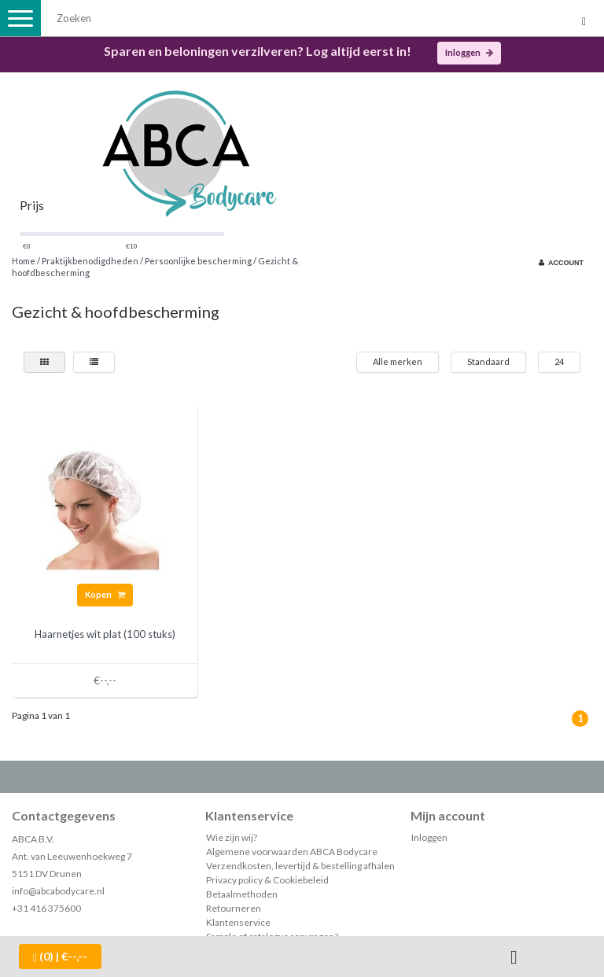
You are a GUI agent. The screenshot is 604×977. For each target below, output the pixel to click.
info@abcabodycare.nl (58, 891)
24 (559, 361)
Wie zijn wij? (231, 837)
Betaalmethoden (242, 894)
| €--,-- (60, 956)
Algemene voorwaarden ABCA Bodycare (292, 851)
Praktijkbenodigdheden (90, 261)
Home (23, 261)
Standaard (488, 361)
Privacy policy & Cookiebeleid (267, 880)
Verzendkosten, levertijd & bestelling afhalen (300, 866)
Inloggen (469, 52)
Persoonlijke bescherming (198, 261)
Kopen (105, 594)
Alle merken (397, 361)
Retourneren (233, 908)
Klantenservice (238, 922)
